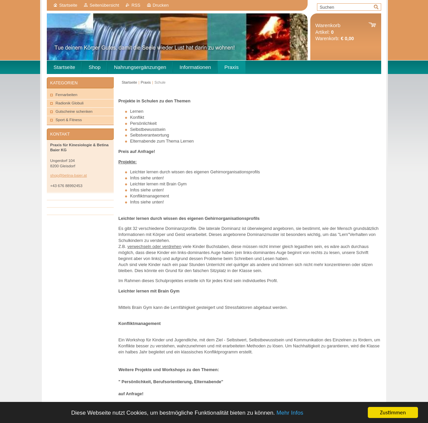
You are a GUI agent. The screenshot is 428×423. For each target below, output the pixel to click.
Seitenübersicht (104, 5)
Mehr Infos (290, 413)
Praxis (146, 82)
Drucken (161, 5)
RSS (135, 5)
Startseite (68, 5)
